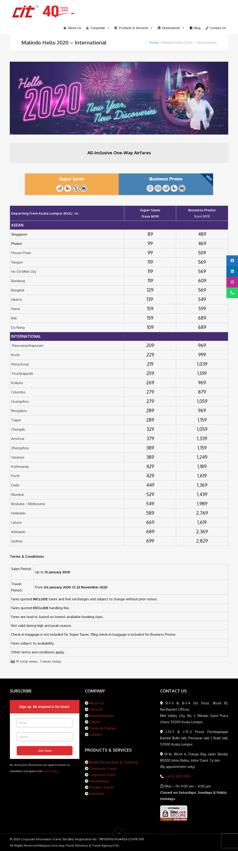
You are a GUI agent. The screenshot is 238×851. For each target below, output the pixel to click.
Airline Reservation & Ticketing (113, 762)
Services (96, 709)
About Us (96, 703)
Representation (101, 715)
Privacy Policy (50, 771)
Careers (95, 734)
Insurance (96, 793)
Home (154, 42)
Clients (94, 722)
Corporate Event (102, 775)
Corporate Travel (103, 768)
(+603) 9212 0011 (177, 776)
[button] (133, 28)
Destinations (99, 781)
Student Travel (101, 787)
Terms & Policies (102, 728)
